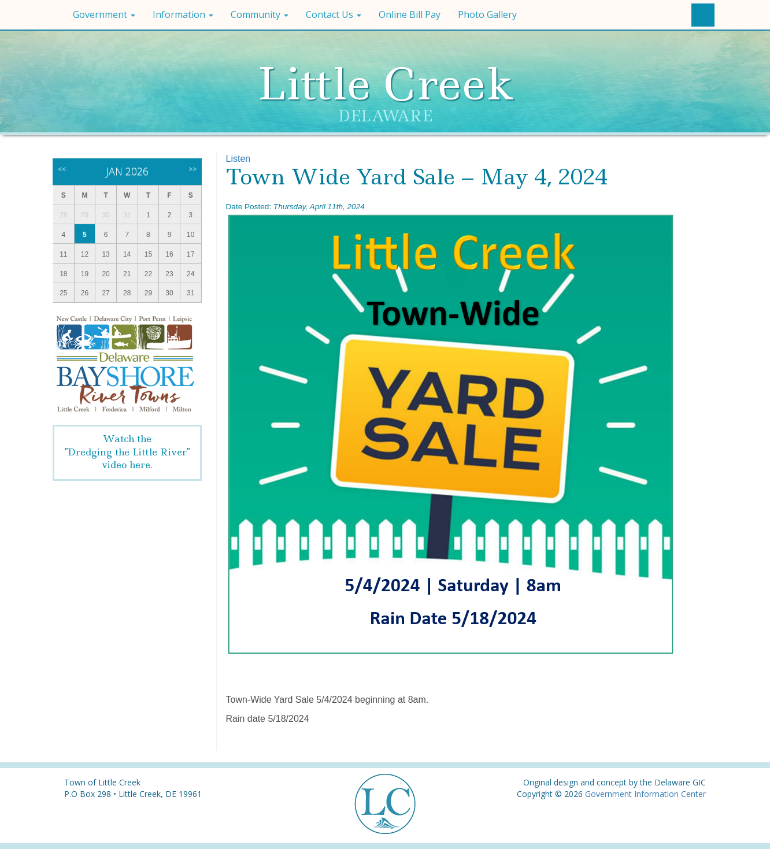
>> (192, 169)
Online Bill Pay (409, 14)
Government (104, 14)
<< (62, 169)
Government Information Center (645, 793)
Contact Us (333, 14)
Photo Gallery (487, 14)
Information (183, 14)
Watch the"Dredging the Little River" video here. (127, 452)
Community (259, 14)
